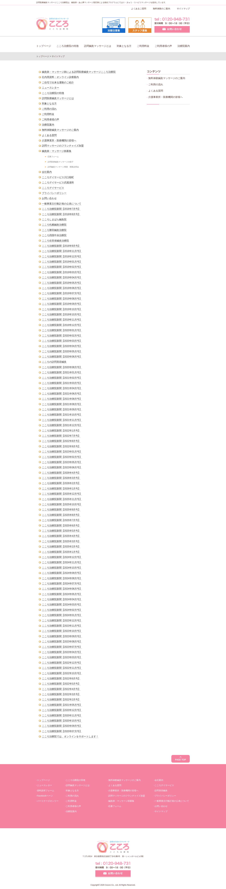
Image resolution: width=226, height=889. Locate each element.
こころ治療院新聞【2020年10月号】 (62, 720)
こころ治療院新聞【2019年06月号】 (62, 288)
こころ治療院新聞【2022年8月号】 (61, 441)
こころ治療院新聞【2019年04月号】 (62, 277)
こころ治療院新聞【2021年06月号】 (62, 393)
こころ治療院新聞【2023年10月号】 (62, 631)
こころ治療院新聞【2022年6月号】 (61, 678)
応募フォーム (53, 157)
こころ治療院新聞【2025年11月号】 (62, 499)
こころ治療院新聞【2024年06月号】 (62, 588)
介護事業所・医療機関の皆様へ (59, 140)
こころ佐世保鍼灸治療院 (55, 240)
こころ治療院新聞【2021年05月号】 (62, 705)
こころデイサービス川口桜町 (58, 177)
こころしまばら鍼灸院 (54, 219)
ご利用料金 (143, 46)
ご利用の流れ (49, 109)
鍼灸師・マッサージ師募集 (56, 151)
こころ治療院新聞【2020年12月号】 (62, 710)
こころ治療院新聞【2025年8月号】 (61, 515)
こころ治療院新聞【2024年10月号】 (62, 567)
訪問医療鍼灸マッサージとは (58, 98)
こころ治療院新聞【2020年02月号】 (62, 335)
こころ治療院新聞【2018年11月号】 (62, 251)
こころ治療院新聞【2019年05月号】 (62, 283)
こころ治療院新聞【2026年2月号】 (61, 483)
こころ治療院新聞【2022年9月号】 (61, 446)
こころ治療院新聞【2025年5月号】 (61, 530)
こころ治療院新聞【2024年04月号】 (62, 599)
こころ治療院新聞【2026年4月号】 (61, 472)
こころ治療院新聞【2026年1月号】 (61, 488)
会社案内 (47, 172)
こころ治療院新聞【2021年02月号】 (62, 377)
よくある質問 (49, 135)
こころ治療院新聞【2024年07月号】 (62, 583)
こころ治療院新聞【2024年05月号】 (62, 594)
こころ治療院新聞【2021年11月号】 (62, 420)
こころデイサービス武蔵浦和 (58, 182)
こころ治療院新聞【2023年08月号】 (62, 641)
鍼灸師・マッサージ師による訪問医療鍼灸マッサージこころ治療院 (79, 72)
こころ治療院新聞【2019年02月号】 (62, 267)
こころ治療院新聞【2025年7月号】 (61, 520)
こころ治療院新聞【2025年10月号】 (62, 504)
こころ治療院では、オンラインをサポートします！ (70, 736)
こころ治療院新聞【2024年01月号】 (62, 615)
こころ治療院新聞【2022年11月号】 (62, 668)
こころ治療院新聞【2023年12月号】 (62, 620)
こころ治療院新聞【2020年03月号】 (62, 340)
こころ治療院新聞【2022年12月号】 (62, 662)
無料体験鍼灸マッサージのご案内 (60, 130)
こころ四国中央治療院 (54, 235)
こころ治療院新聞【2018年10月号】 (62, 314)
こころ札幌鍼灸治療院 (54, 224)
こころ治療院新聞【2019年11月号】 (62, 319)
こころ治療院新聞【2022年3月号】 (61, 694)
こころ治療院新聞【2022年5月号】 (61, 683)
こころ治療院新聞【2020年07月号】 (62, 731)
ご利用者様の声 (163, 46)
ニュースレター (50, 87)
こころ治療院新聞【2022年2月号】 (61, 699)
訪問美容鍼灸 (161, 790)
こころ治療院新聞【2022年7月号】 (61, 435)
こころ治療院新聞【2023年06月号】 (62, 467)
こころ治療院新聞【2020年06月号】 (62, 356)
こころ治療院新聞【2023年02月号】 (62, 457)
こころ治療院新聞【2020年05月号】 (62, 351)
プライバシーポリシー (54, 193)
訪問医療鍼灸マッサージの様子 (60, 162)
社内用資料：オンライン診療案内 (60, 77)
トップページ (43, 46)
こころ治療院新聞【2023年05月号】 (62, 462)
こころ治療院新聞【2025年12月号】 (62, 493)
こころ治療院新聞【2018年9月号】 (61, 246)
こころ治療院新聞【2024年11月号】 (62, 562)
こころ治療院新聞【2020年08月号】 (62, 367)
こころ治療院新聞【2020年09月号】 (62, 726)
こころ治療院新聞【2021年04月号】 (62, 388)
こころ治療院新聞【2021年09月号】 (62, 409)
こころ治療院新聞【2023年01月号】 (62, 451)
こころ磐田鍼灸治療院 (54, 230)
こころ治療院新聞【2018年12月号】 (62, 256)
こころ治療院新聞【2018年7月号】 (61, 209)
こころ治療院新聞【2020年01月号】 (62, 330)
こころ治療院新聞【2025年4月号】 (61, 536)
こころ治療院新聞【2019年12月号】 (62, 325)
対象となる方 (124, 46)
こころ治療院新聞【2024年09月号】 (62, 573)
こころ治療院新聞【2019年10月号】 (62, 309)
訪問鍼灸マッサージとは (97, 46)
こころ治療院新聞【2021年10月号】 (62, 414)
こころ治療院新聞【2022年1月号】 (61, 430)
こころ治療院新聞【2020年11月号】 (62, 715)
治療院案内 (183, 46)
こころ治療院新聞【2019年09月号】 (62, 304)
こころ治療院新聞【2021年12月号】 (62, 425)
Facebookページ (45, 796)
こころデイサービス (53, 188)
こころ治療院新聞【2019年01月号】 (62, 261)
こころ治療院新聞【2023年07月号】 (62, 647)
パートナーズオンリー (47, 801)
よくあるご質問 (138, 8)
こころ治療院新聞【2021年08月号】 (62, 398)
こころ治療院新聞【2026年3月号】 (61, 478)
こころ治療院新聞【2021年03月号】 (62, 383)
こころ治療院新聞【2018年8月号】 (61, 214)
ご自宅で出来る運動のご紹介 (58, 82)
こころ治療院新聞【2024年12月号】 (62, 557)
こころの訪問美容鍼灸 (54, 362)
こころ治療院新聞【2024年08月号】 (62, 578)
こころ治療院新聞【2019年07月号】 (62, 293)
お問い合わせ (49, 198)
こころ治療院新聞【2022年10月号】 (62, 673)
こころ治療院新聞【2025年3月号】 (61, 541)
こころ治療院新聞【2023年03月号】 (62, 657)
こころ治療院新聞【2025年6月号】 (61, 525)
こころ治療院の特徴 (67, 46)
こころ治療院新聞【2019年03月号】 (62, 272)
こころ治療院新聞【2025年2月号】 (61, 546)
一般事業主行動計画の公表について (61, 203)
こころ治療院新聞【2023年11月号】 (62, 625)
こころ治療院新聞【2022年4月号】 (61, 689)
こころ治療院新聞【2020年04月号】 (62, 346)
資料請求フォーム (45, 790)
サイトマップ (183, 8)
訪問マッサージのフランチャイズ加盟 (63, 145)
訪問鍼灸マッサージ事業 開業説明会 (63, 167)
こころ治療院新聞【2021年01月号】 (62, 372)
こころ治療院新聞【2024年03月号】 (62, 604)
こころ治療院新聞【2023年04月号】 (62, 652)
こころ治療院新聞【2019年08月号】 (62, 298)
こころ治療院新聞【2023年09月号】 (62, 636)
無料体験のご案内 (161, 8)
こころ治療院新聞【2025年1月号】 (61, 552)
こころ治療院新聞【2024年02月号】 (62, 610)
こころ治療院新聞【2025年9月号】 (61, 509)
